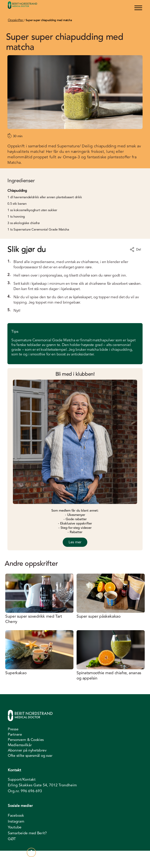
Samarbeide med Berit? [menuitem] (27, 833)
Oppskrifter (16, 20)
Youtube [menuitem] (14, 827)
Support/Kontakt (22, 779)
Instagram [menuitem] (16, 821)
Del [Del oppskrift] (135, 249)
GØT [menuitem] (12, 839)
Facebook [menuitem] (16, 815)
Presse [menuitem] (13, 729)
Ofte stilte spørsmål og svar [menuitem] (30, 756)
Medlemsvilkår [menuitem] (20, 745)
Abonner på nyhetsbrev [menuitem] (27, 750)
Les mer (75, 542)
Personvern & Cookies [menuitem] (26, 740)
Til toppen (22, 852)
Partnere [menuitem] (15, 734)
